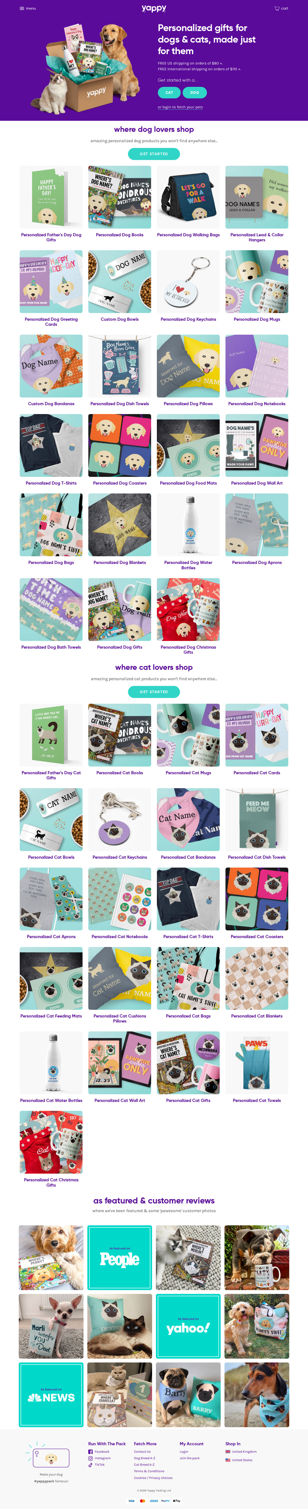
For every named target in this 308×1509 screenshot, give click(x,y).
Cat (169, 92)
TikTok (96, 1465)
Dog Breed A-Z (144, 1458)
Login (184, 1452)
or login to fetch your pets (180, 107)
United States (238, 1460)
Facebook (98, 1452)
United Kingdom (241, 1452)
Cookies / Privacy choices (153, 1478)
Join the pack (190, 1458)
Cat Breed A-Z (144, 1465)
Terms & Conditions (149, 1471)
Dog (194, 92)
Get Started (154, 153)
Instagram (99, 1458)
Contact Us (142, 1452)
